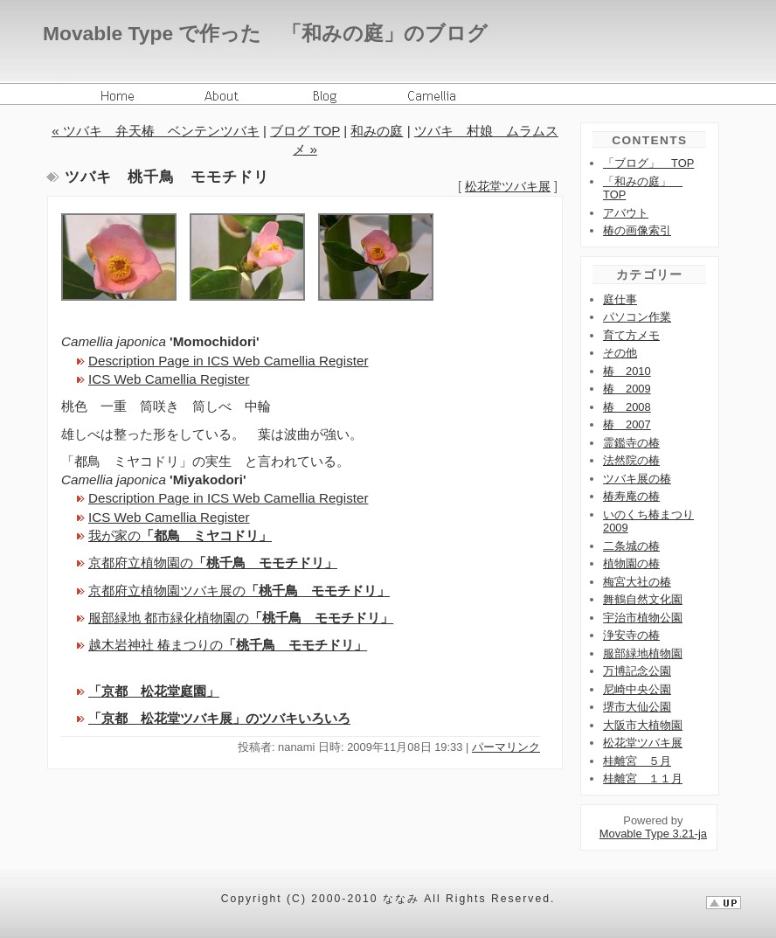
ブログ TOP (305, 130)
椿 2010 (627, 371)
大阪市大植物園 (642, 725)
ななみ (401, 899)
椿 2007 (627, 424)
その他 (620, 352)
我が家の (180, 535)
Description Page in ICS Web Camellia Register (228, 360)
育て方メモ (631, 335)
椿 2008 (627, 406)
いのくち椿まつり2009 (648, 521)
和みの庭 (376, 130)
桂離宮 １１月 (642, 778)
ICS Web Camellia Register (169, 379)
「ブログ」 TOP (648, 163)
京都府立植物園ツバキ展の (239, 590)
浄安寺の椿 (631, 635)
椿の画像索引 (637, 230)
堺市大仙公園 (637, 706)
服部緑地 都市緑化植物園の (240, 617)
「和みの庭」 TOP (642, 188)
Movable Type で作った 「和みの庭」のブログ (265, 33)
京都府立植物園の (212, 562)
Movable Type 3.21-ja (653, 833)
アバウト (625, 212)
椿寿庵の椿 (631, 496)
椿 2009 (627, 388)
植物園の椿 (631, 563)
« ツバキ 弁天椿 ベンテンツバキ (156, 130)
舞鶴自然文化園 (642, 599)
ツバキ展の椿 (637, 478)
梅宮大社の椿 (637, 581)
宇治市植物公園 (642, 617)
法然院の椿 (631, 460)
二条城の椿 (631, 545)
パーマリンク (506, 747)
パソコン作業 (637, 316)
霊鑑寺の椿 (631, 442)
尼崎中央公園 (637, 689)
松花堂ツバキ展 (508, 186)
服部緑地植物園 (642, 653)
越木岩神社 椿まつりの (227, 644)
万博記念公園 (637, 670)
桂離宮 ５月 (637, 761)
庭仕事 (620, 299)
